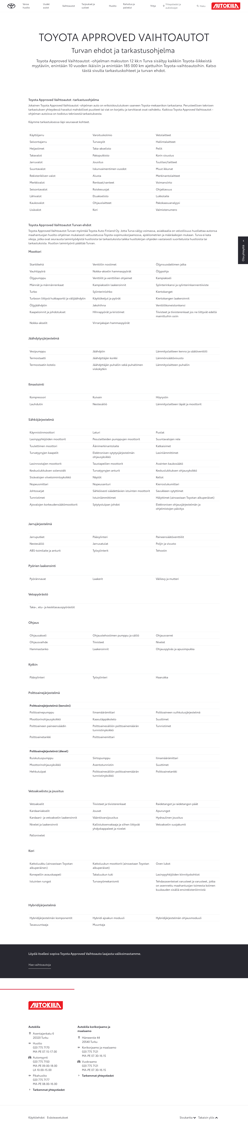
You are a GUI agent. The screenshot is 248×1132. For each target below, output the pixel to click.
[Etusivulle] (226, 6)
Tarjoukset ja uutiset (88, 5)
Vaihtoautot (68, 5)
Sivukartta (188, 1117)
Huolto (112, 5)
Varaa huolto (26, 5)
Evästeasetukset (57, 1117)
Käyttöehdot (36, 1117)
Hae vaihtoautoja (40, 964)
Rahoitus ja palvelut (129, 5)
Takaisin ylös (208, 1117)
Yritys (153, 5)
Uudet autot (46, 5)
